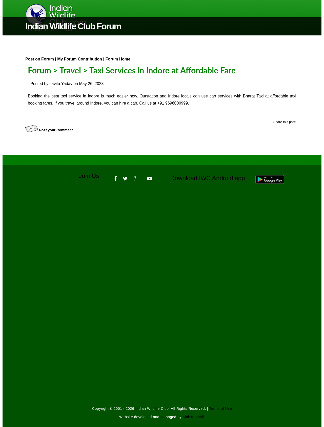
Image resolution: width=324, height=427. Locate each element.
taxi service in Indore (80, 96)
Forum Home (118, 59)
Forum (39, 70)
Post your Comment (56, 130)
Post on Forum (39, 59)
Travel (70, 70)
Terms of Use (220, 408)
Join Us (92, 175)
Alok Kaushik (194, 417)
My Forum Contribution (79, 59)
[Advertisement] (162, 256)
